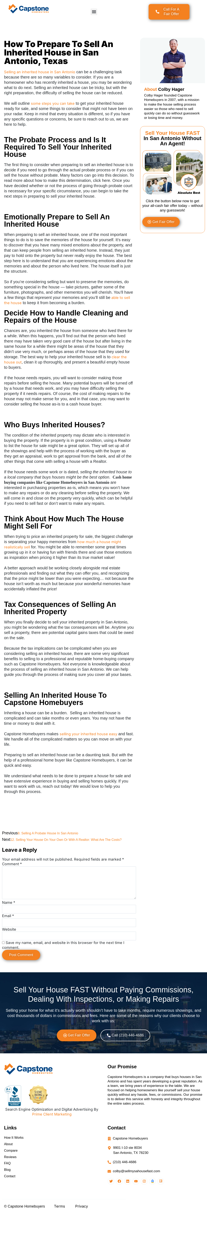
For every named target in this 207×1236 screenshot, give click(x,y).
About (8, 1162)
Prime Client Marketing (52, 1131)
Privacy (81, 1229)
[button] (94, 11)
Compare (11, 1169)
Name (8, 913)
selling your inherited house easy (88, 734)
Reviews (10, 1176)
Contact (10, 1198)
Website (9, 944)
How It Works (14, 1155)
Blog (7, 1191)
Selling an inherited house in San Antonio (39, 72)
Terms (59, 1229)
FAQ (7, 1184)
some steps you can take (53, 103)
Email (8, 929)
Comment (12, 864)
